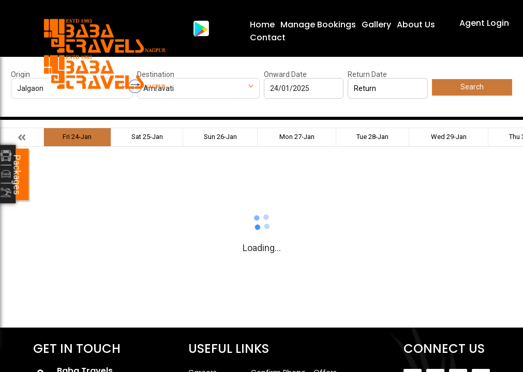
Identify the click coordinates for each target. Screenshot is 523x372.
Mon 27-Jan (297, 137)
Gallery (376, 24)
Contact (268, 37)
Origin (20, 74)
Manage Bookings (318, 24)
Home (262, 24)
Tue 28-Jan (372, 137)
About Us (416, 24)
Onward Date (285, 74)
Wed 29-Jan (449, 137)
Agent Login (484, 23)
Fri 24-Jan (77, 137)
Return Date (367, 74)
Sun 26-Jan (220, 137)
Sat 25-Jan (147, 137)
